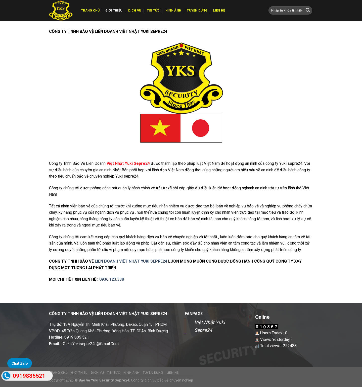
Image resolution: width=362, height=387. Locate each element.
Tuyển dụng (197, 10)
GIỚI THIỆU (114, 10)
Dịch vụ (134, 10)
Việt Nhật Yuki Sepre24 (128, 163)
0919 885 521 (76, 337)
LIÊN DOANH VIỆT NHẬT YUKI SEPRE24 (131, 261)
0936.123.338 (111, 279)
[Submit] (307, 10)
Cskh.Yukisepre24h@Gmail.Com (91, 343)
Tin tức (153, 10)
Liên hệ (219, 10)
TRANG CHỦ (90, 10)
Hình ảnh (173, 10)
